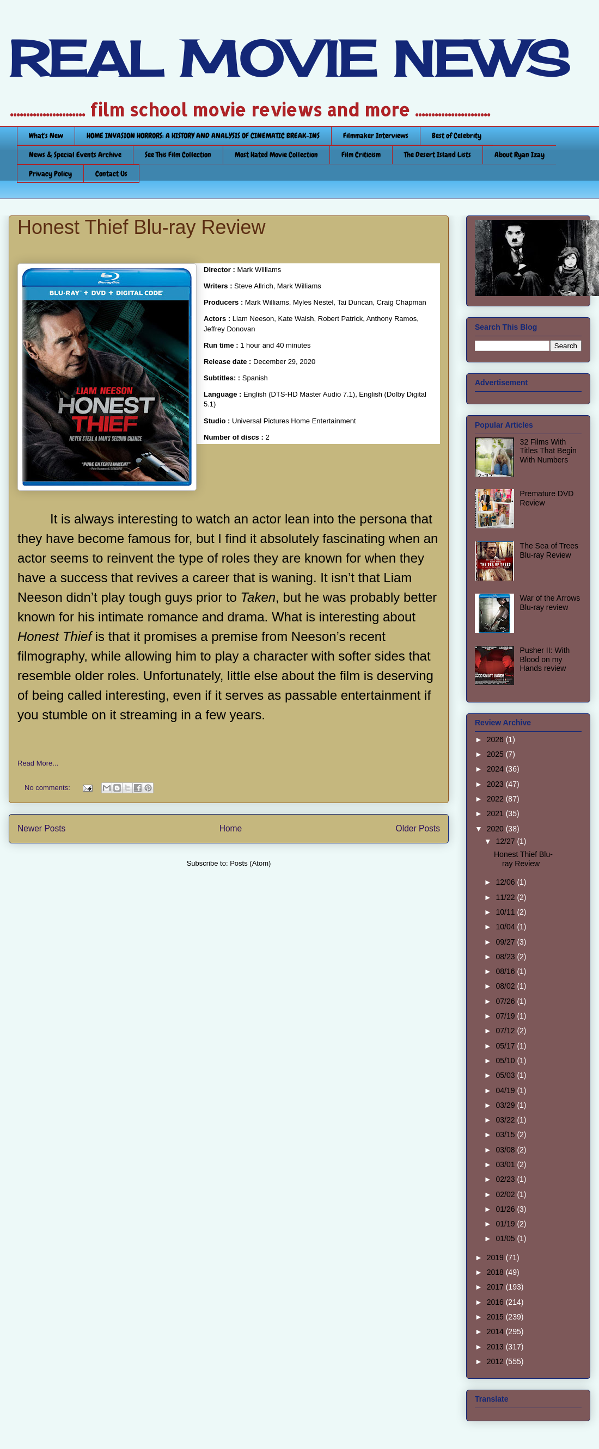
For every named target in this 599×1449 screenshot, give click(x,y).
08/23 (506, 956)
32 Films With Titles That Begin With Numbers (548, 451)
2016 (496, 1302)
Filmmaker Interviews (375, 135)
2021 (496, 813)
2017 (496, 1286)
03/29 (506, 1105)
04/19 (506, 1090)
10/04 (506, 926)
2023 (496, 784)
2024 (496, 768)
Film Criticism (361, 154)
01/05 (506, 1238)
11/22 (506, 897)
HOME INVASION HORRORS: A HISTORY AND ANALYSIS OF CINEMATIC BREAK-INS (203, 135)
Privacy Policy (50, 173)
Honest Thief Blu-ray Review (141, 227)
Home (230, 828)
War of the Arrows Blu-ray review (550, 603)
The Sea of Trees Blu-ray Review (549, 550)
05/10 (506, 1060)
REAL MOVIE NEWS (289, 59)
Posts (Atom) (250, 863)
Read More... (37, 763)
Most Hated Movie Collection (276, 154)
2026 (496, 739)
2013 (496, 1346)
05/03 (506, 1075)
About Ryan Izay (519, 154)
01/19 (506, 1223)
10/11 (506, 912)
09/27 (506, 942)
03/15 (506, 1134)
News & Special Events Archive (75, 154)
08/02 (506, 986)
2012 (496, 1361)
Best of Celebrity (456, 135)
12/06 (506, 882)
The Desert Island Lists (437, 154)
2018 (496, 1272)
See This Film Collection (178, 154)
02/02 (506, 1194)
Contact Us (111, 173)
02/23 (506, 1179)
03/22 (506, 1119)
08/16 (506, 971)
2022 (496, 798)
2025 (496, 754)
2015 (496, 1316)
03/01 (506, 1164)
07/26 (506, 1001)
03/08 (506, 1149)
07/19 (506, 1016)
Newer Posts (41, 828)
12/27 (506, 841)
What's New (46, 135)
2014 (496, 1331)
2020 (496, 828)
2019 (496, 1257)
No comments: (48, 788)
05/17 (506, 1045)
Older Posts (418, 828)
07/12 (506, 1030)
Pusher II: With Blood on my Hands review (545, 659)
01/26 (506, 1209)
